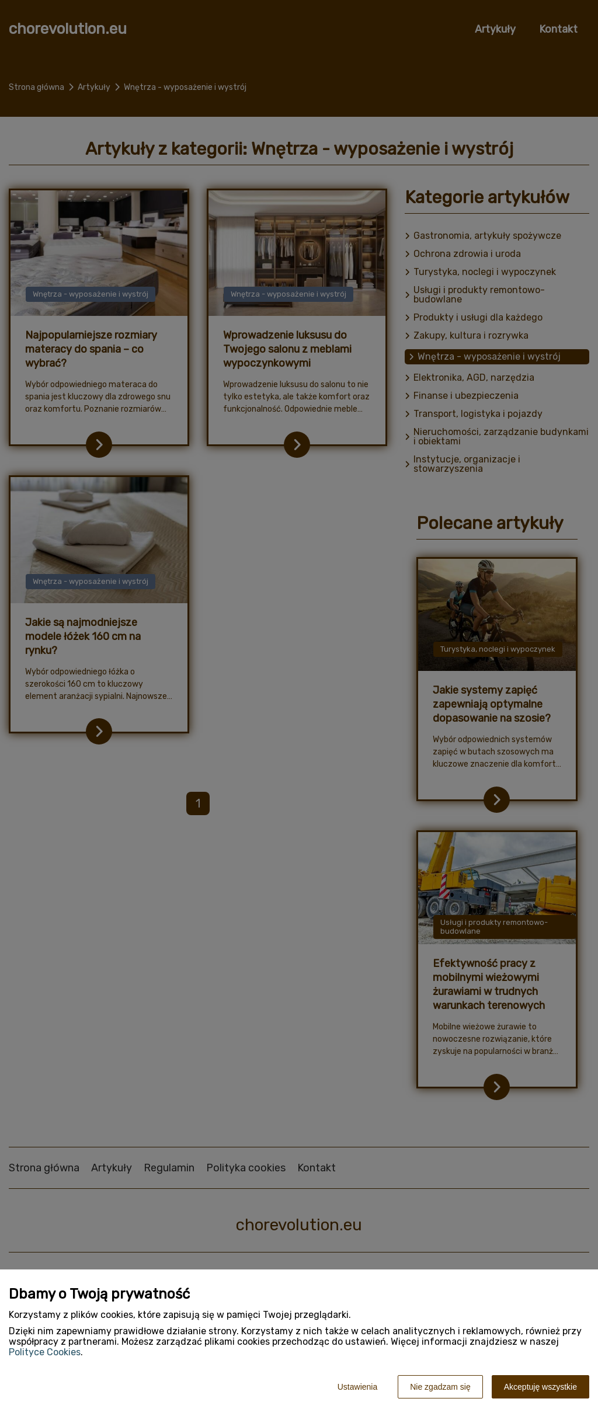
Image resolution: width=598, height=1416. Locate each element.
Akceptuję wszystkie (540, 1386)
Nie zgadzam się (440, 1386)
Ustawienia (357, 1386)
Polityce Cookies (45, 1352)
